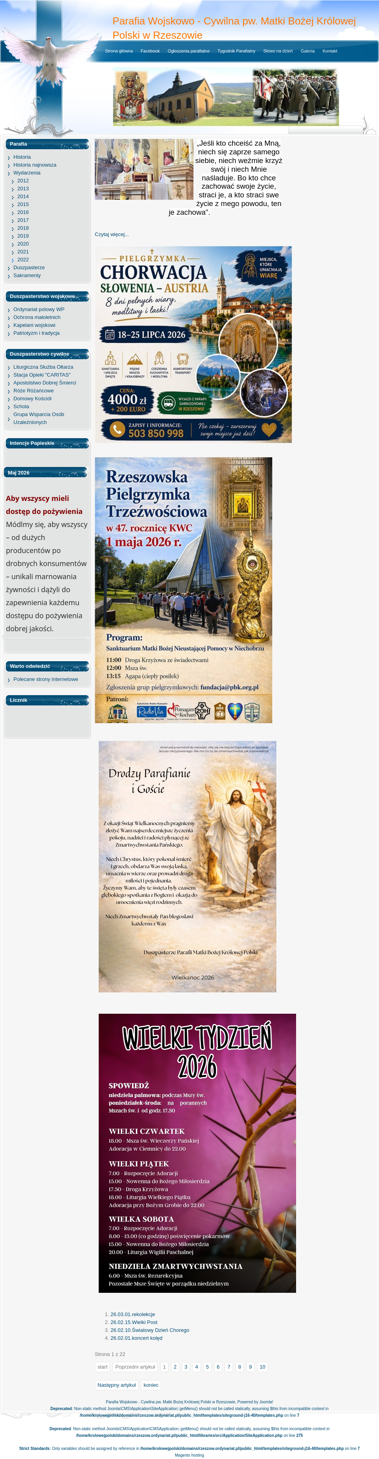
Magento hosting (189, 1455)
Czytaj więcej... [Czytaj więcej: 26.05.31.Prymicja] (112, 234)
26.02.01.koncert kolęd (137, 1338)
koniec (151, 1385)
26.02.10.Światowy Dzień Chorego (150, 1330)
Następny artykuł (117, 1385)
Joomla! (266, 1402)
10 (262, 1367)
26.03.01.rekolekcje (133, 1314)
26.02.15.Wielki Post (134, 1322)
